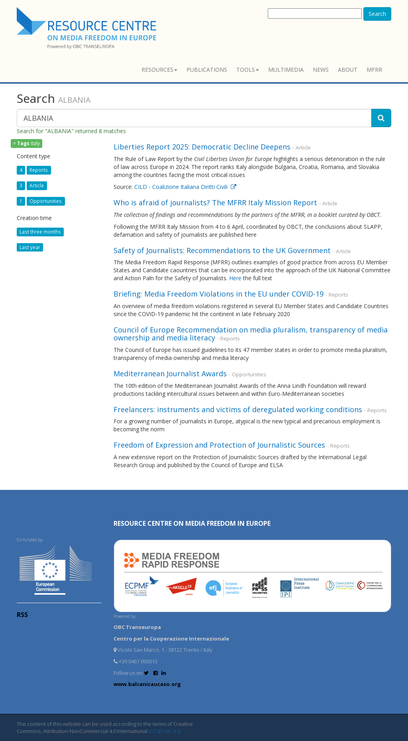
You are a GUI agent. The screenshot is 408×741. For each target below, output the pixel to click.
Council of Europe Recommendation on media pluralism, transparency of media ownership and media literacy (251, 333)
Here (235, 278)
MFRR (374, 69)
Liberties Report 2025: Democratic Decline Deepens (202, 146)
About (347, 69)
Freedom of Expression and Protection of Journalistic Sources (219, 445)
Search (377, 14)
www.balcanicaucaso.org (147, 684)
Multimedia (286, 69)
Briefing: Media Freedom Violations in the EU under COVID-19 (219, 294)
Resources (159, 69)
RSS (22, 614)
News (321, 69)
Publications (206, 69)
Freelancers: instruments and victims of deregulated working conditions (238, 409)
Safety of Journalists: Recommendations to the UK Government (222, 250)
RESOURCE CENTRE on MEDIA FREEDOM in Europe (192, 523)
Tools (247, 69)
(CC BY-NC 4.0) (165, 731)
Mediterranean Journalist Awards (170, 373)
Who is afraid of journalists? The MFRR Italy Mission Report (215, 202)
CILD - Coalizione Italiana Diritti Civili (185, 187)
